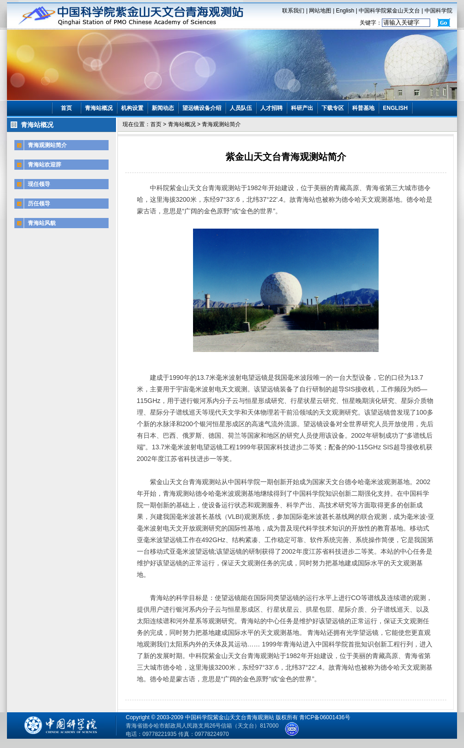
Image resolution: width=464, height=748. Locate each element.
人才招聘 (271, 108)
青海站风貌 (42, 223)
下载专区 (333, 108)
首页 (66, 108)
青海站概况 (99, 108)
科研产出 (302, 108)
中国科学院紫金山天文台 (389, 10)
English (345, 10)
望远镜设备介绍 (201, 108)
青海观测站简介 (47, 145)
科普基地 (363, 108)
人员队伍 (241, 108)
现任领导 (39, 184)
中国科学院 (438, 10)
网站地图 (320, 10)
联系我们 (293, 10)
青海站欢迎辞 (44, 164)
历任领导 (39, 203)
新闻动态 (163, 108)
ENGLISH (395, 108)
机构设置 (132, 108)
